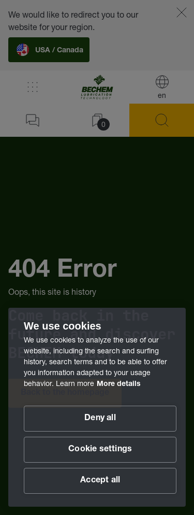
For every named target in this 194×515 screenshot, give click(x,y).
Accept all (100, 481)
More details (119, 384)
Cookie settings (100, 450)
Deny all (100, 418)
